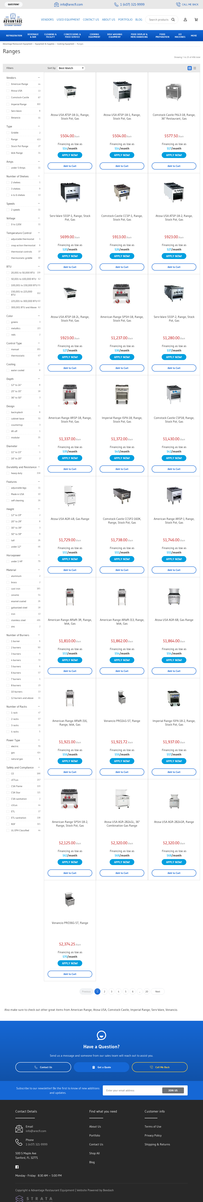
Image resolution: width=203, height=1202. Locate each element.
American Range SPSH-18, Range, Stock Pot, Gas (122, 318)
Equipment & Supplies (44, 44)
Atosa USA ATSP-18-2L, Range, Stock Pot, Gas (70, 318)
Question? (13, 4)
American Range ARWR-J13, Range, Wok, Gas (122, 621)
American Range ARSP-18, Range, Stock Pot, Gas (70, 419)
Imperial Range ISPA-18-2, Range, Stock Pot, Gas (174, 722)
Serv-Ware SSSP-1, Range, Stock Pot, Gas (70, 217)
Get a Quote (101, 1067)
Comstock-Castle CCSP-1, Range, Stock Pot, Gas (122, 217)
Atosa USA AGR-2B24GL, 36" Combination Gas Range (122, 823)
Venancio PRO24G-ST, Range (122, 721)
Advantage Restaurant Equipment (17, 44)
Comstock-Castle (20, 97)
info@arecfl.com (36, 1131)
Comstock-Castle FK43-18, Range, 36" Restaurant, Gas (174, 116)
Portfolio (125, 19)
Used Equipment (68, 19)
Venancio (15, 117)
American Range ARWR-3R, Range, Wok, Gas (70, 621)
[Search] (161, 19)
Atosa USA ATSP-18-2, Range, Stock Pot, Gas (174, 217)
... (139, 991)
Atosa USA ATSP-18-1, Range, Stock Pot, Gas (122, 116)
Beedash (108, 1190)
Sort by (52, 68)
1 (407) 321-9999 (36, 1144)
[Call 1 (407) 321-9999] (129, 4)
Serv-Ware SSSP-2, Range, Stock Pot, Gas (174, 318)
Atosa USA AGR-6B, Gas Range (174, 620)
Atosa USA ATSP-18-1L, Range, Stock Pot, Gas (70, 116)
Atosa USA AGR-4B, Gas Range (70, 519)
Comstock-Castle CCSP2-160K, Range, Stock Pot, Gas (122, 520)
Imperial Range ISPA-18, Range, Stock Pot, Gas (122, 419)
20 (146, 991)
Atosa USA (16, 90)
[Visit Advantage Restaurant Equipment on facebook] (17, 1166)
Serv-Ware (16, 110)
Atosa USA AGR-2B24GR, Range (174, 822)
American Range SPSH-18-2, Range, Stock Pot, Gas (70, 823)
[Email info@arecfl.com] (68, 4)
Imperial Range (18, 104)
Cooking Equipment (65, 44)
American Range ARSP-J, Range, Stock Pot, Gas (174, 520)
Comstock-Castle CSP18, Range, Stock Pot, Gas (174, 419)
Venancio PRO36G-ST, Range (70, 923)
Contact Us (91, 19)
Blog (138, 19)
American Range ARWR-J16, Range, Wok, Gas (69, 722)
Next (157, 991)
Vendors (47, 19)
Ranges (80, 44)
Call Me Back (187, 4)
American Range (19, 83)
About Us (108, 19)
